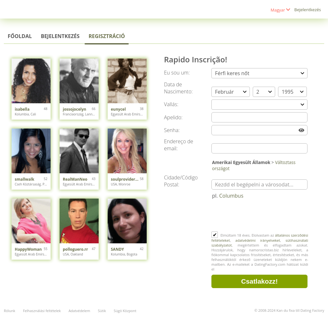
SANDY (117, 249)
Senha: (172, 130)
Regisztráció (106, 36)
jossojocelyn (74, 109)
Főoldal (20, 36)
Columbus (231, 195)
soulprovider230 (125, 179)
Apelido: (173, 117)
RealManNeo (75, 179)
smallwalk (24, 179)
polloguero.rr (75, 249)
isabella (22, 109)
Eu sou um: (177, 72)
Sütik (102, 310)
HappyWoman (28, 249)
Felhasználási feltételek (42, 310)
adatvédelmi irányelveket (257, 240)
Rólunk (9, 310)
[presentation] (260, 215)
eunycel (118, 109)
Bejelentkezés (307, 9)
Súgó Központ (125, 310)
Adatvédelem (79, 310)
